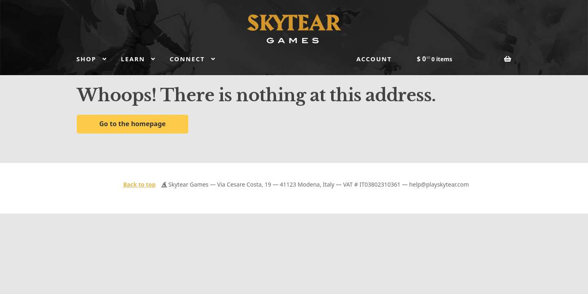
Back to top (139, 184)
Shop (86, 59)
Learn (133, 59)
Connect (187, 59)
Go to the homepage (132, 123)
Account (374, 59)
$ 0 (434, 58)
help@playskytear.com (439, 184)
